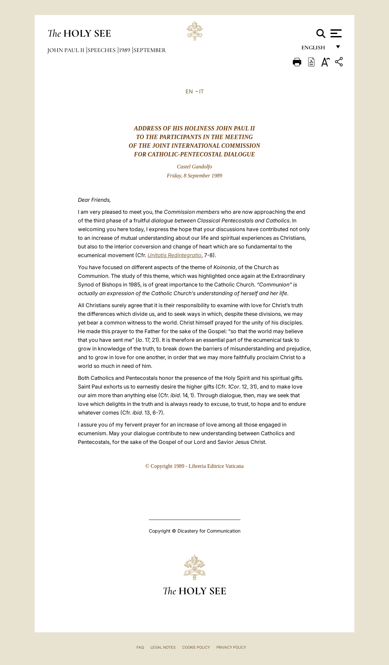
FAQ (140, 647)
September (150, 50)
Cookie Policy (196, 647)
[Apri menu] (335, 33)
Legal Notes (163, 647)
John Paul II (66, 50)
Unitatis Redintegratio (174, 255)
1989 (125, 50)
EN (189, 91)
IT (201, 91)
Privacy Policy (231, 647)
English (316, 49)
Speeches (102, 50)
